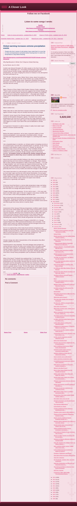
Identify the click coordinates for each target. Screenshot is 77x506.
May (55, 218)
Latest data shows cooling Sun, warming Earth (63, 323)
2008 (54, 492)
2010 (54, 488)
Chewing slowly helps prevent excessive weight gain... (62, 350)
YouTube (40, 30)
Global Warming (21, 274)
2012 (54, 483)
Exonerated (57, 291)
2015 (54, 477)
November (57, 205)
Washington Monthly (58, 131)
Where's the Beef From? (60, 368)
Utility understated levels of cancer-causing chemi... (64, 281)
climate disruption (11, 274)
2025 (54, 182)
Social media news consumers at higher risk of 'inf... (63, 425)
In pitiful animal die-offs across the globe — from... (63, 288)
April (55, 220)
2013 (54, 481)
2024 (54, 184)
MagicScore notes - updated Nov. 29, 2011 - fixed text (47, 38)
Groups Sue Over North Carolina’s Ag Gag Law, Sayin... (64, 272)
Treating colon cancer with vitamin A (64, 412)
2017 (54, 199)
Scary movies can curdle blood (62, 356)
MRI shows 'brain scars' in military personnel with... (63, 392)
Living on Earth (57, 127)
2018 (54, 197)
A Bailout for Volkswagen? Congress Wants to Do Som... (64, 327)
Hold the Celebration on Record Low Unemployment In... (64, 464)
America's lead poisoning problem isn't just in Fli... (63, 251)
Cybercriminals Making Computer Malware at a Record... (63, 244)
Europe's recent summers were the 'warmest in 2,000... (63, 231)
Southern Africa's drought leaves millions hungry (63, 276)
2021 (54, 191)
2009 (54, 490)
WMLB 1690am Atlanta (59, 148)
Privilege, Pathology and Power (62, 453)
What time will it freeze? (60, 297)
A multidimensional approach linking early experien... (64, 361)
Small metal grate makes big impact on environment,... (64, 378)
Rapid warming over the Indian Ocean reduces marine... (64, 236)
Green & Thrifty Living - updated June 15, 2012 (53, 35)
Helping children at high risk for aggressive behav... (63, 354)
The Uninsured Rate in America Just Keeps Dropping (64, 467)
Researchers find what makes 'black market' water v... (64, 395)
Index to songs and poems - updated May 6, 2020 (21, 35)
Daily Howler (56, 143)
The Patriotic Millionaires (61, 404)
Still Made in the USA (58, 123)
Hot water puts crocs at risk (61, 398)
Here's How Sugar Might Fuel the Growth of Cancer (63, 371)
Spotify (40, 25)
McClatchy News (57, 146)
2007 (54, 494)
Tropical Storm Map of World (61, 133)
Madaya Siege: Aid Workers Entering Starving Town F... (64, 285)
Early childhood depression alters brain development (63, 346)
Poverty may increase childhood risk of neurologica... (64, 343)
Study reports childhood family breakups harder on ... (62, 418)
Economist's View (58, 141)
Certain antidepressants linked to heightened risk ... (63, 409)
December (57, 203)
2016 (54, 201)
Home (3, 35)
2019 (54, 195)
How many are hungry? (60, 306)
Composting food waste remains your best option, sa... (64, 334)
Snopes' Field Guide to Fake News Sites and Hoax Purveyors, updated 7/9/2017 (62, 47)
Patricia (64, 97)
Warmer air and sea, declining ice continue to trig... (63, 388)
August (56, 211)
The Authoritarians (58, 129)
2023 (54, 186)
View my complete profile (60, 110)
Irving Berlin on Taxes (60, 406)
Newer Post (7, 332)
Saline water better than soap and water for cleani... (63, 374)
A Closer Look (17, 7)
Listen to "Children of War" (60, 150)
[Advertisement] (63, 79)
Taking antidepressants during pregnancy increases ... (62, 429)
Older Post (43, 332)
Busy (55, 278)
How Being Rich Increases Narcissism (64, 455)
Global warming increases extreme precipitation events (63, 254)
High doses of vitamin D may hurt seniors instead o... (63, 365)
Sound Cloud (40, 26)
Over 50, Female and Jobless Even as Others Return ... (64, 443)
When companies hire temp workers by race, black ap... (64, 312)
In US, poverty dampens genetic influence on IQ (63, 337)
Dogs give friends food (60, 340)
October (56, 207)
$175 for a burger (58, 470)
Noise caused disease (60, 228)
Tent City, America (59, 457)
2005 (54, 498)
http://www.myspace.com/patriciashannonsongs (40, 31)
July (55, 214)
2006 (54, 496)
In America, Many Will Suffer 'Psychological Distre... (62, 473)
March (56, 222)
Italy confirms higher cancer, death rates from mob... (63, 447)
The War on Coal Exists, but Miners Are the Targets (64, 258)
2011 (54, 486)
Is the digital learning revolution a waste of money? (63, 450)
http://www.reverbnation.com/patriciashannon (40, 28)
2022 (54, 188)
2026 (54, 180)
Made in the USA (57, 125)
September (57, 209)
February (56, 224)
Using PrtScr (57, 234)
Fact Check (56, 145)
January (56, 226)
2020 (54, 193)
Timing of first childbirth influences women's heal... (64, 415)
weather (27, 274)
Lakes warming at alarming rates (63, 359)
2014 (54, 479)
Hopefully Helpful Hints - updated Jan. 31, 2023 (15, 38)
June (55, 216)
